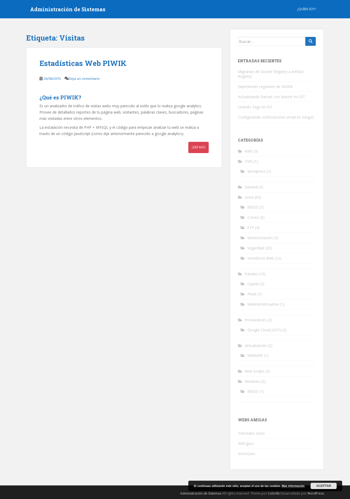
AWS (249, 151)
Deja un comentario (84, 78)
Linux (249, 197)
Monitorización (260, 237)
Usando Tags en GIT (255, 106)
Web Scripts (255, 371)
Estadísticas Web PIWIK (82, 63)
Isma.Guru (246, 453)
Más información (293, 485)
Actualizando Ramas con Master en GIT (271, 96)
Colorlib (274, 493)
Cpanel (253, 283)
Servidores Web (260, 258)
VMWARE (255, 355)
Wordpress (256, 171)
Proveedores (255, 319)
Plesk (251, 293)
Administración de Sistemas (68, 9)
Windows (252, 381)
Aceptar (323, 486)
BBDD (252, 207)
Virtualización (256, 345)
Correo (253, 217)
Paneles (251, 273)
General (251, 186)
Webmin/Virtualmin (263, 304)
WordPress (315, 493)
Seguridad (255, 247)
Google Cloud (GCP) (264, 329)
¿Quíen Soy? (306, 9)
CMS (249, 161)
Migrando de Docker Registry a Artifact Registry (271, 74)
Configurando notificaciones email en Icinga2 (276, 117)
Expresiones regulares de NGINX (265, 86)
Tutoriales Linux (251, 433)
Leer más (198, 147)
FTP (250, 227)
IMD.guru (246, 443)
